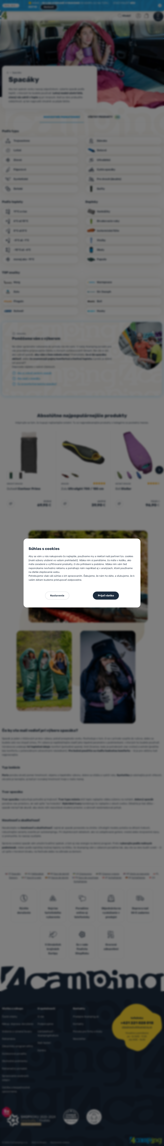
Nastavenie (57, 595)
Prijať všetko (106, 595)
